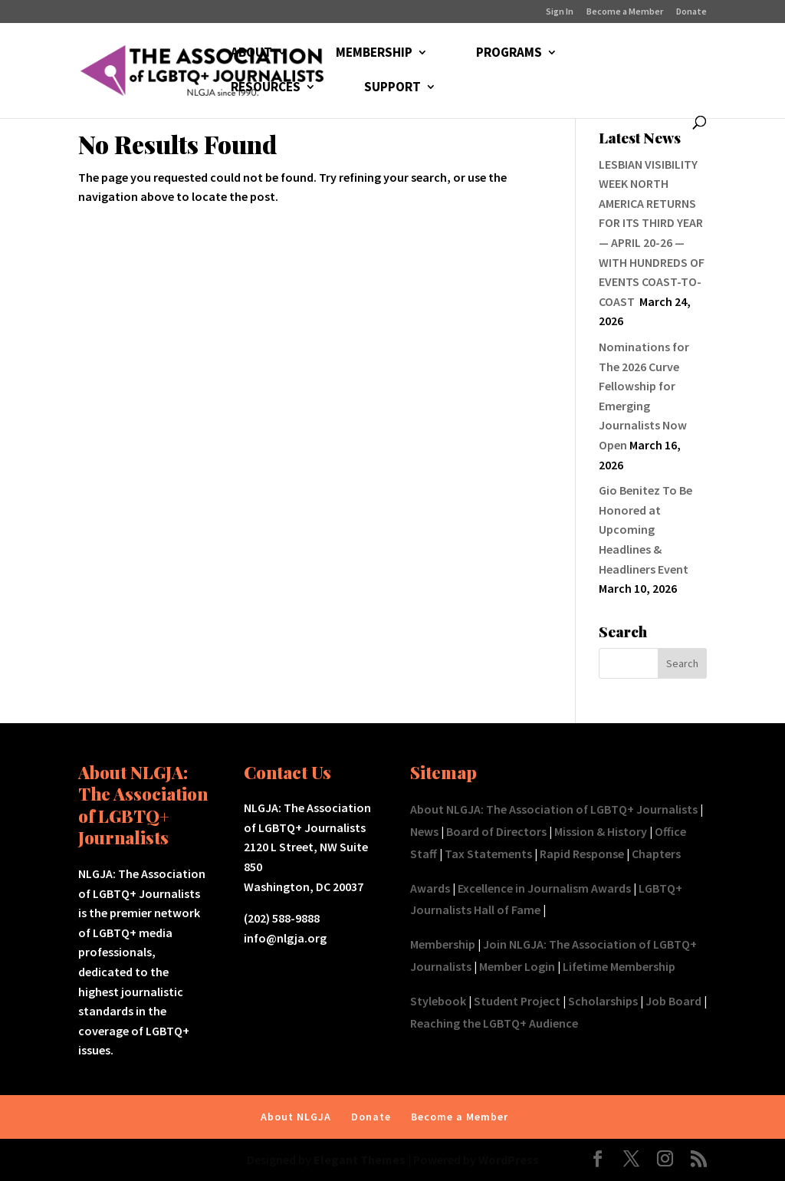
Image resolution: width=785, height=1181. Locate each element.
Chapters (656, 853)
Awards (430, 888)
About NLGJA (296, 1116)
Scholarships (603, 1000)
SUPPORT (392, 88)
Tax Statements (488, 853)
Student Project (517, 1000)
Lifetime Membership (619, 966)
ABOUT (251, 54)
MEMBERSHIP (374, 54)
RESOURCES (266, 88)
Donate (691, 12)
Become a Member (624, 12)
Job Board (673, 1000)
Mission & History (600, 831)
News (424, 831)
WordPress (508, 1159)
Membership (442, 944)
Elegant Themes (360, 1159)
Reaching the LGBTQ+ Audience (494, 1023)
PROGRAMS (509, 54)
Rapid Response (582, 853)
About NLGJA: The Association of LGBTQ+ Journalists (554, 809)
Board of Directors (496, 831)
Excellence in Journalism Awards (544, 888)
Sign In (559, 12)
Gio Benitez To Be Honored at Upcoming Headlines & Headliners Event (645, 529)
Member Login (517, 966)
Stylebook (438, 1000)
